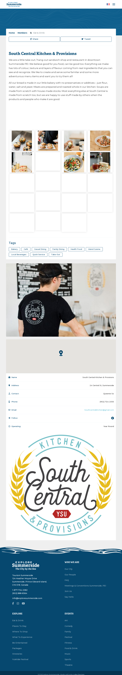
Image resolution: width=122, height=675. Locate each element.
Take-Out (55, 254)
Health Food (76, 249)
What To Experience (22, 637)
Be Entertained (19, 643)
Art (66, 620)
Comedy (69, 626)
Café (26, 249)
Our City (68, 569)
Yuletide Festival (20, 659)
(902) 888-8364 (19, 593)
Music (67, 654)
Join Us (68, 591)
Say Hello (69, 597)
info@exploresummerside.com (27, 598)
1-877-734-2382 (19, 590)
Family (68, 631)
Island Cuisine (94, 249)
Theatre (68, 665)
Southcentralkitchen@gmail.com (99, 410)
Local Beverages (18, 254)
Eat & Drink (37, 33)
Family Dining (58, 249)
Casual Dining (40, 249)
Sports (68, 659)
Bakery (14, 249)
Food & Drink (71, 648)
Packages (17, 648)
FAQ (67, 580)
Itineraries (17, 654)
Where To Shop (20, 631)
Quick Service (39, 254)
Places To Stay (19, 626)
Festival (68, 637)
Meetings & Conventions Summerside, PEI (85, 586)
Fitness (68, 643)
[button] (61, 353)
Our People (70, 574)
